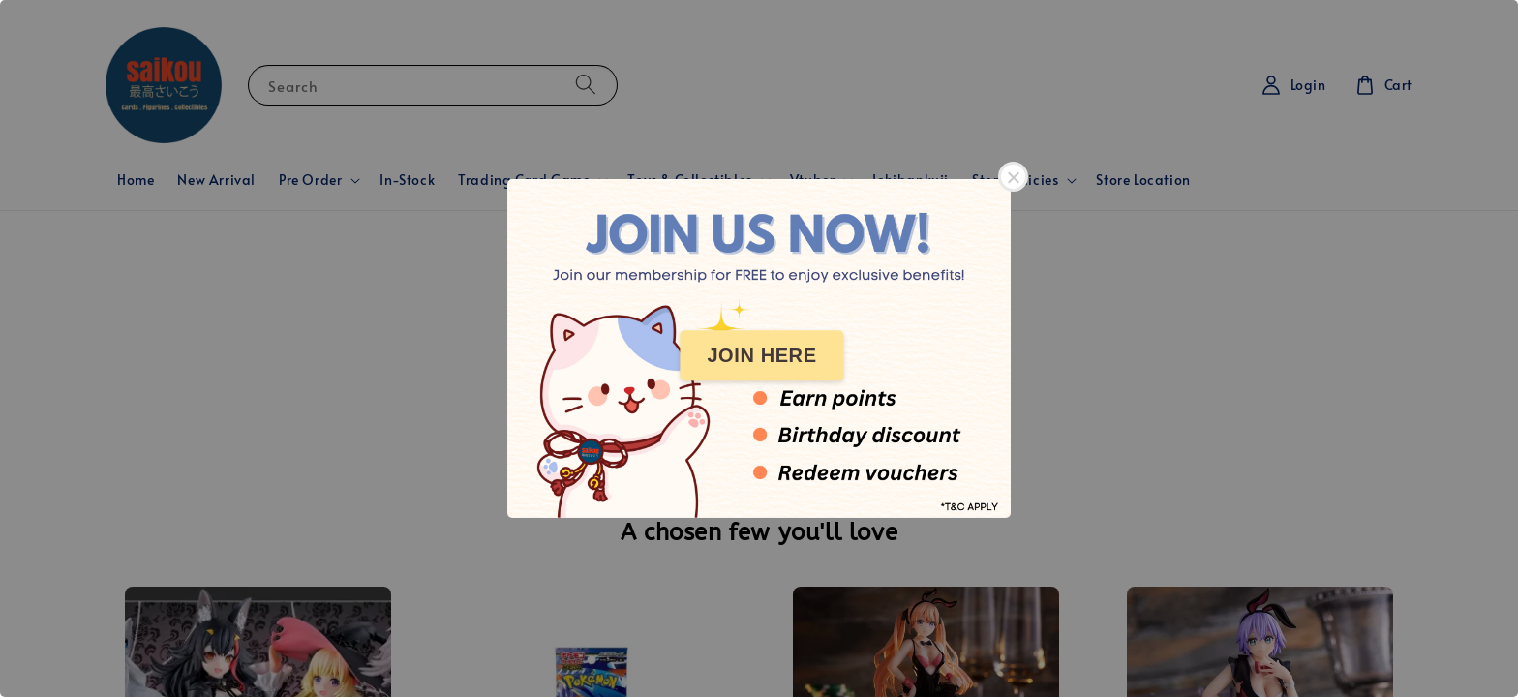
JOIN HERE (761, 355)
